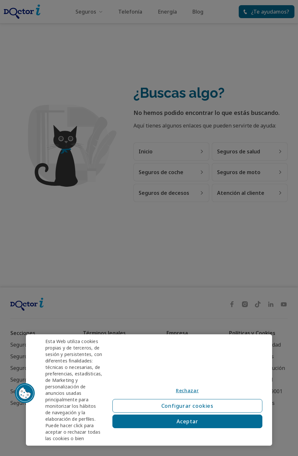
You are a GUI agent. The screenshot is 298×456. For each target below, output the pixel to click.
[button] (25, 393)
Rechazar (187, 390)
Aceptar (187, 421)
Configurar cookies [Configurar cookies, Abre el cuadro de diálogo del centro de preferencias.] (187, 405)
